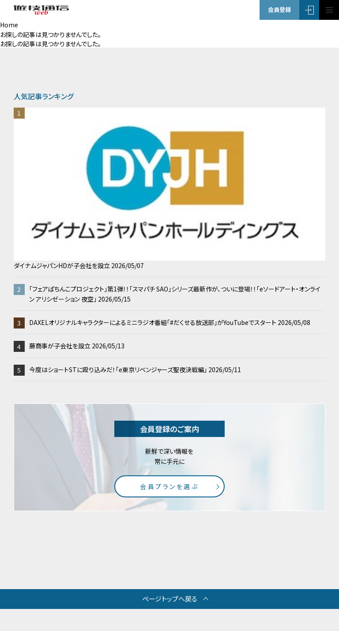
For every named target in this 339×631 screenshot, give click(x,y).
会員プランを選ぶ (169, 486)
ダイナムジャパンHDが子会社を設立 (170, 189)
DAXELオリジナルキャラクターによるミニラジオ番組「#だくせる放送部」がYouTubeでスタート (169, 322)
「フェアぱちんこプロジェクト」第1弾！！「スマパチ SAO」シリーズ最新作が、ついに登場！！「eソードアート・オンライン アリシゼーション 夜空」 (174, 293)
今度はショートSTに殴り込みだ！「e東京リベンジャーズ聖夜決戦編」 (135, 369)
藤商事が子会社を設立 (76, 345)
